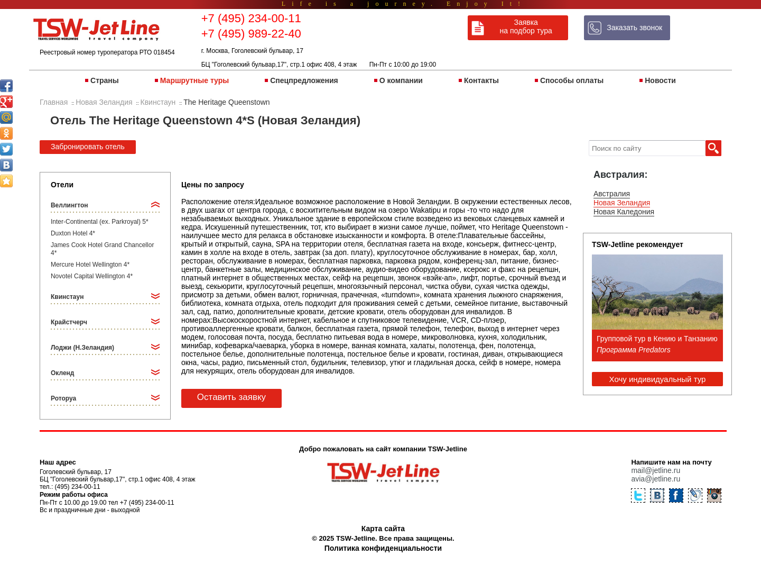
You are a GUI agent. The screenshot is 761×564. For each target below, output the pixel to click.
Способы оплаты (572, 80)
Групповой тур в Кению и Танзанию (657, 338)
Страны (104, 80)
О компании (401, 80)
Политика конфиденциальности (383, 548)
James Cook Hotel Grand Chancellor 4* (102, 249)
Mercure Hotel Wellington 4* (90, 264)
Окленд (63, 373)
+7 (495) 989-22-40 (251, 33)
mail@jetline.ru (655, 470)
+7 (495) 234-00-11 (251, 18)
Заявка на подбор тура (526, 26)
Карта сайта (383, 528)
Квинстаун (67, 297)
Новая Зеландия (621, 202)
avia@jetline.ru (655, 479)
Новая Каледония (623, 211)
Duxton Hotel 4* (73, 233)
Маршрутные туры (194, 80)
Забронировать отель (88, 146)
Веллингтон (69, 205)
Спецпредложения (304, 80)
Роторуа (63, 398)
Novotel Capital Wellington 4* (92, 276)
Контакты (481, 80)
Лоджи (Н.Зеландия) (82, 347)
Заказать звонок (634, 27)
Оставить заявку (231, 397)
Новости (660, 80)
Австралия (611, 193)
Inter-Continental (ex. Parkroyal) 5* (100, 221)
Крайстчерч (69, 322)
